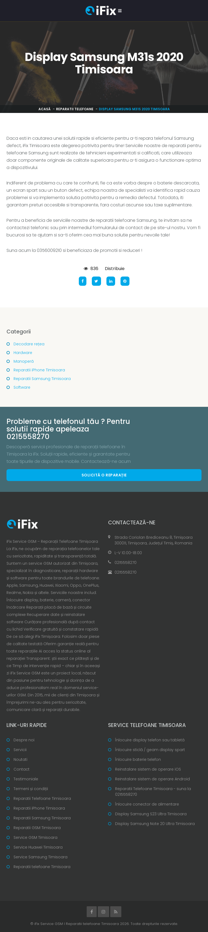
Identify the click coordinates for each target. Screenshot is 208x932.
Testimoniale (26, 779)
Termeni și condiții (31, 788)
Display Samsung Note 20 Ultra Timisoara (155, 823)
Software (22, 387)
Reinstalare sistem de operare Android (152, 779)
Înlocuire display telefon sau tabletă (149, 740)
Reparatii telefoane (74, 109)
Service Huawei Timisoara (38, 847)
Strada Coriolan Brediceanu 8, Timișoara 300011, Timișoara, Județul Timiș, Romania (154, 540)
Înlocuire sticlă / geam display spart (150, 749)
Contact (22, 769)
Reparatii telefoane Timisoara (42, 866)
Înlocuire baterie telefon (138, 759)
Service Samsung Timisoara (40, 857)
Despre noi (24, 740)
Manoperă (24, 361)
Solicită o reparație (104, 475)
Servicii (20, 749)
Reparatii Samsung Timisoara (42, 378)
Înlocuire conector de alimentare (147, 804)
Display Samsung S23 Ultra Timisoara (151, 814)
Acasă (44, 109)
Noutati (20, 759)
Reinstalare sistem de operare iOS (148, 769)
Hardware (23, 352)
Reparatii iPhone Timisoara (39, 370)
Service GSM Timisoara (35, 837)
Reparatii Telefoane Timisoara (42, 798)
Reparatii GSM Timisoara (37, 827)
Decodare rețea (29, 344)
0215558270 (125, 562)
